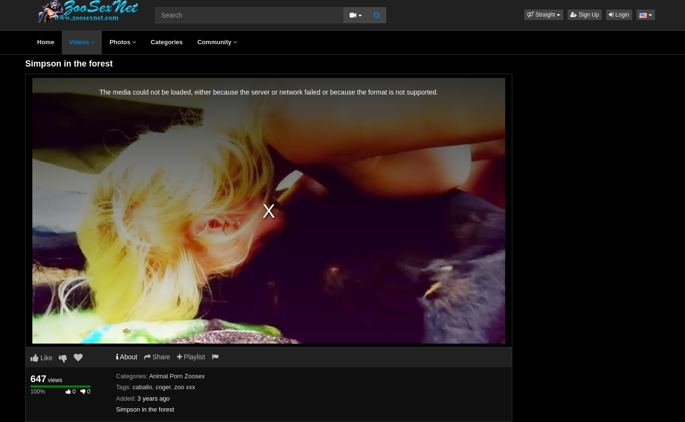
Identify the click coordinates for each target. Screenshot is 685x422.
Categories (167, 42)
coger (163, 387)
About (126, 357)
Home (45, 42)
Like (41, 358)
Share (157, 357)
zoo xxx (184, 387)
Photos (122, 42)
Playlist (191, 357)
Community (217, 42)
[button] (543, 15)
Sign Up (584, 14)
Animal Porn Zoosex (177, 376)
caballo (142, 387)
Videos (82, 42)
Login (619, 14)
